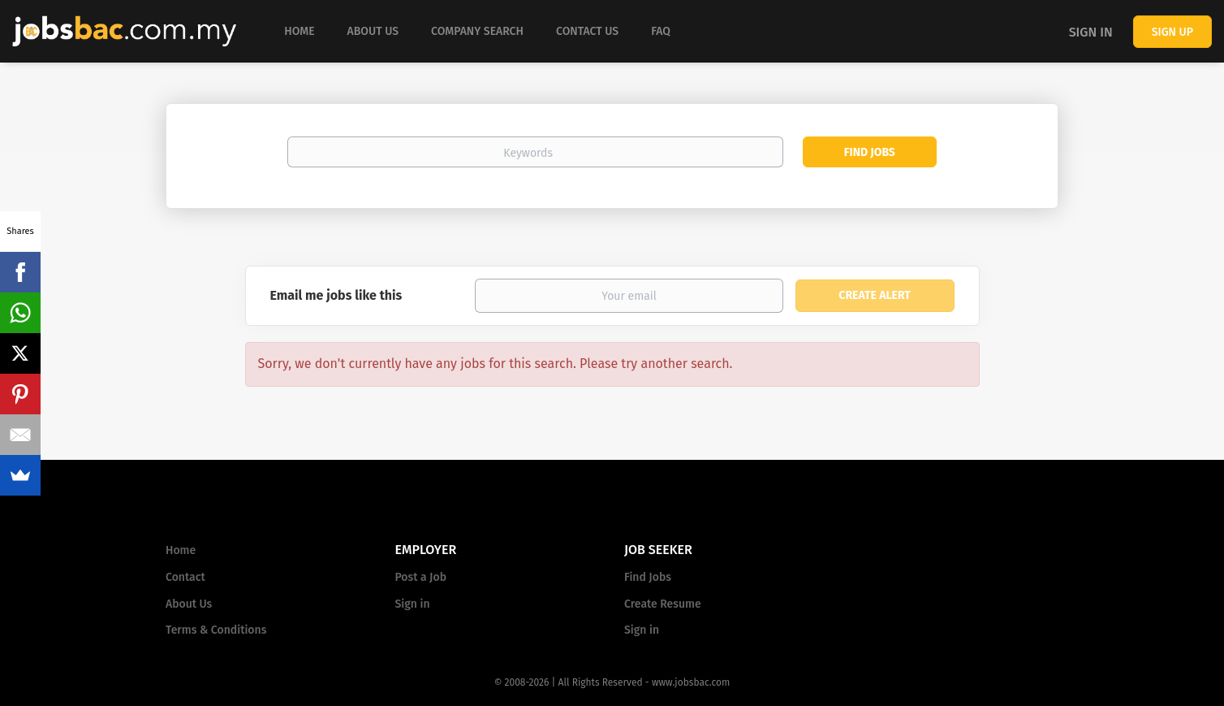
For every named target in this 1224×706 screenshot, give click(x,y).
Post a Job (420, 577)
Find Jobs (869, 152)
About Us (189, 604)
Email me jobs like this (336, 295)
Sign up (1172, 32)
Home (181, 550)
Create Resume (662, 604)
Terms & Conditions (216, 630)
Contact (185, 577)
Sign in (1091, 32)
